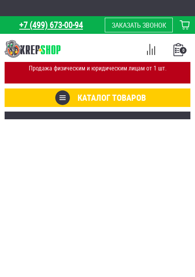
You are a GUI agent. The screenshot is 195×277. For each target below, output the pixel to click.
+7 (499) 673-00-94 (51, 24)
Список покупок (179, 52)
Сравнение (151, 51)
